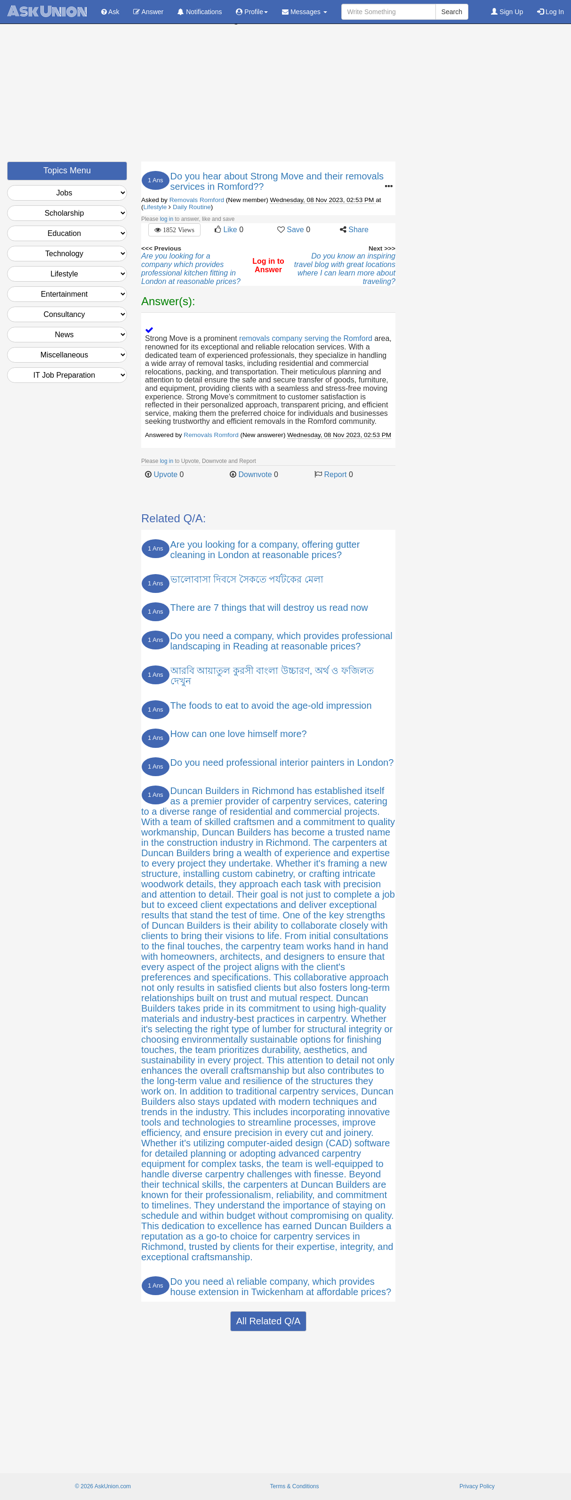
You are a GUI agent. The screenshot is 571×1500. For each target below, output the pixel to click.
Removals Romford (196, 199)
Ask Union (47, 11)
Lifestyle (155, 207)
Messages (304, 12)
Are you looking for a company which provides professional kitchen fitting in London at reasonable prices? (191, 268)
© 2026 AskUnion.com (103, 1486)
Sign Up (507, 12)
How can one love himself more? (238, 734)
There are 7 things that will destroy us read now (269, 607)
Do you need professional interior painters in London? (282, 762)
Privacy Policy (477, 1486)
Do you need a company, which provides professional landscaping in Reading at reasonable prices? (281, 641)
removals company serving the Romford (305, 338)
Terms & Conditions (294, 1486)
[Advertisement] (285, 96)
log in (166, 219)
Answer (148, 12)
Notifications (199, 12)
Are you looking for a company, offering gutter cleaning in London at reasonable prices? (265, 549)
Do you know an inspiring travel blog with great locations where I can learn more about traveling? (344, 268)
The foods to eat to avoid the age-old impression (271, 705)
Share (358, 230)
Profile (252, 12)
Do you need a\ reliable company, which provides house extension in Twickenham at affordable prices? (281, 1286)
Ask (110, 12)
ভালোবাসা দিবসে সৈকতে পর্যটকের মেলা (246, 579)
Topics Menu (67, 170)
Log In (550, 12)
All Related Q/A (268, 1321)
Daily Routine (192, 207)
